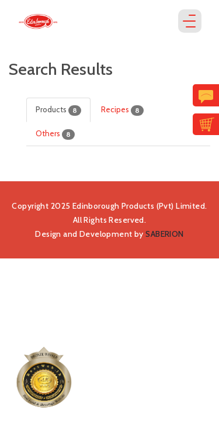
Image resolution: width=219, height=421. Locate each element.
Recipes (122, 110)
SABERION (164, 234)
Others (55, 134)
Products (58, 110)
